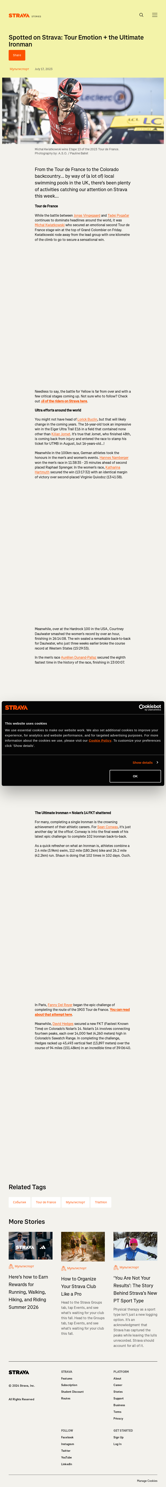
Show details (143, 762)
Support (118, 1398)
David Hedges (63, 1023)
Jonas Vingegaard (87, 215)
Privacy (118, 1418)
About (117, 1378)
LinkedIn (66, 1464)
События (19, 1202)
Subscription (69, 1385)
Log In (117, 1444)
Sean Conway (107, 827)
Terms (117, 1412)
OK (135, 776)
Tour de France (46, 1202)
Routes (65, 1398)
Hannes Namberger (114, 457)
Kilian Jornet (60, 434)
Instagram (67, 1444)
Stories (118, 1392)
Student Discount (72, 1392)
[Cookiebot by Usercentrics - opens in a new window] (142, 707)
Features (66, 1378)
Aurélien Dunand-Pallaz (78, 657)
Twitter (65, 1451)
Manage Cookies (147, 1481)
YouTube (66, 1457)
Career (117, 1385)
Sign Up (118, 1437)
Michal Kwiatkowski (50, 225)
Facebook (67, 1437)
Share (17, 55)
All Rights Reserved (21, 1399)
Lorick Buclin (87, 419)
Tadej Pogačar (118, 215)
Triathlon (101, 1202)
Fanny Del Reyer (60, 1005)
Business (119, 1405)
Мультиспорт (75, 1202)
